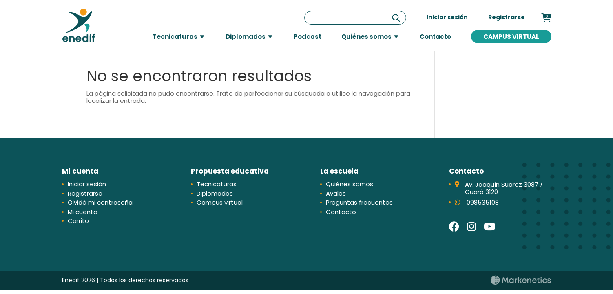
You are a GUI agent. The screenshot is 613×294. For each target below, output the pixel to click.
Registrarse (506, 17)
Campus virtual (511, 36)
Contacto (435, 36)
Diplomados (246, 36)
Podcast (307, 36)
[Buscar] (396, 17)
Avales (336, 193)
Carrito (78, 220)
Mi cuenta (82, 211)
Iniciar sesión (447, 17)
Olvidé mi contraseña (100, 202)
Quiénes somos (366, 36)
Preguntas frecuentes (359, 202)
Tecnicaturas (175, 36)
